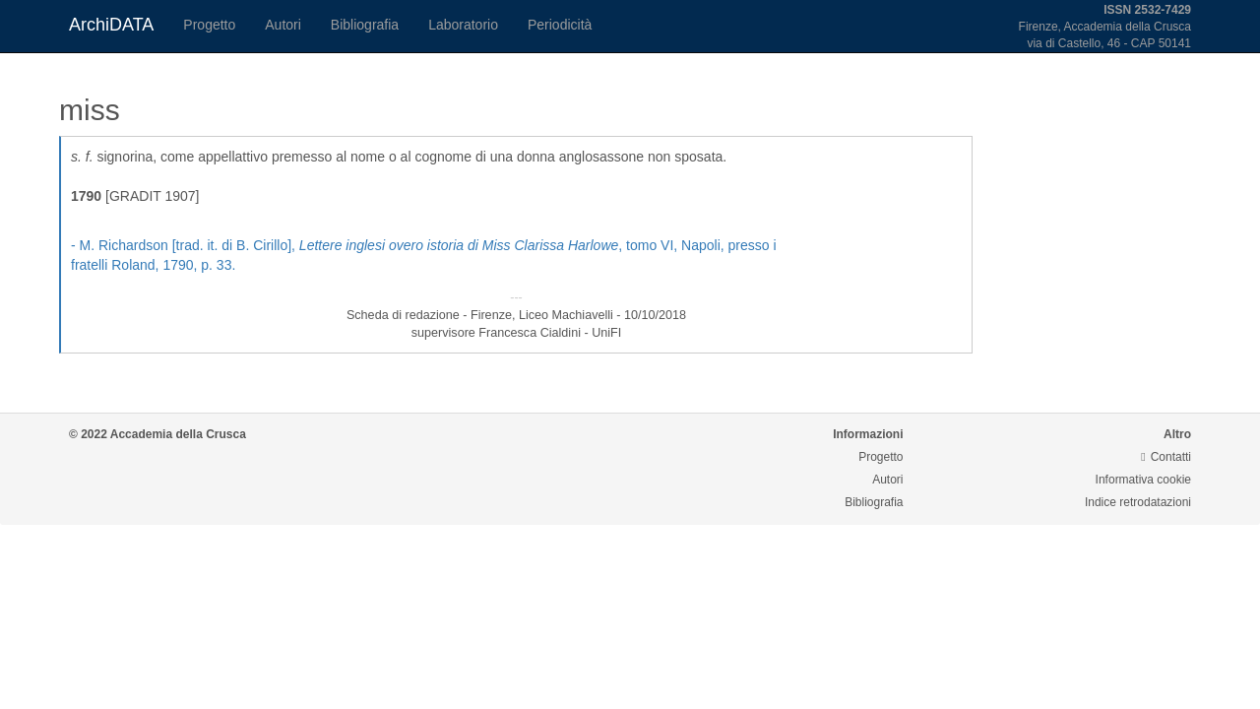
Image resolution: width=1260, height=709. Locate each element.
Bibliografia (365, 24)
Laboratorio (463, 24)
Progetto (209, 24)
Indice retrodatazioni (1138, 502)
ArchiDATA (111, 24)
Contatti (1166, 457)
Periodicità (560, 24)
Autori (283, 24)
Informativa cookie (1143, 479)
